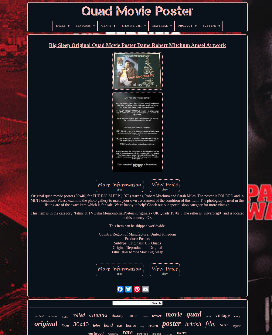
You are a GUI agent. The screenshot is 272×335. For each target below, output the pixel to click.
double (65, 317)
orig (142, 326)
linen (65, 326)
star (224, 324)
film (210, 324)
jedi (119, 326)
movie (174, 314)
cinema (98, 314)
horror (131, 325)
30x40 (81, 324)
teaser (157, 316)
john (96, 326)
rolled (78, 315)
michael (39, 316)
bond (108, 325)
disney (117, 315)
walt (208, 316)
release (53, 316)
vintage (222, 315)
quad (194, 314)
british (193, 324)
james (133, 315)
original (45, 324)
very (237, 316)
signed (237, 326)
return (153, 326)
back (145, 316)
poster (171, 323)
